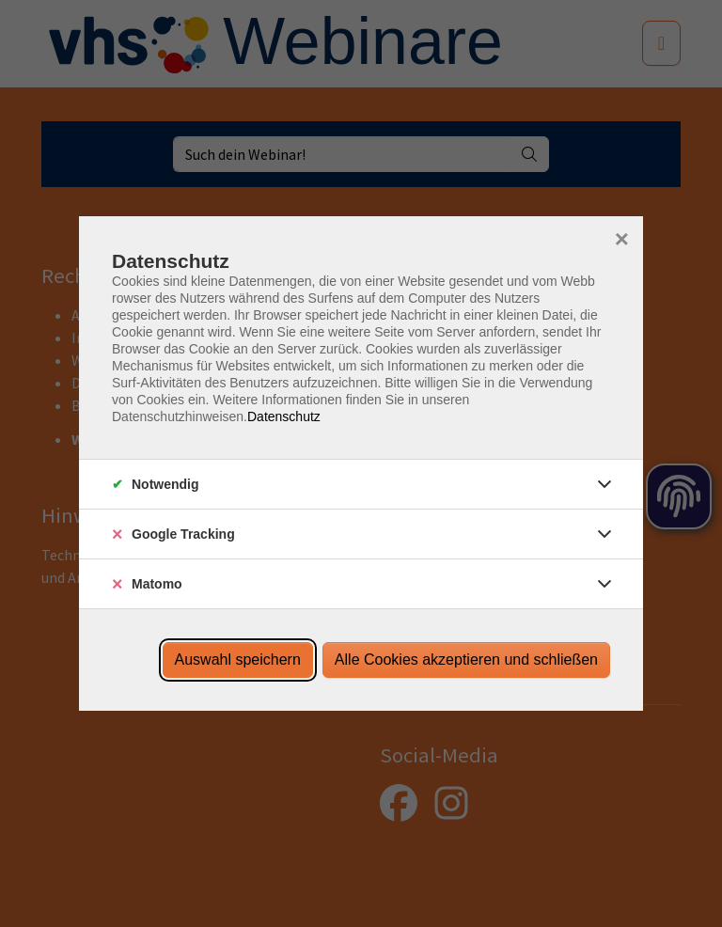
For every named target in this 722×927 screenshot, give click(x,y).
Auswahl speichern (238, 660)
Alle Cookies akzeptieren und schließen (466, 660)
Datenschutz (284, 416)
